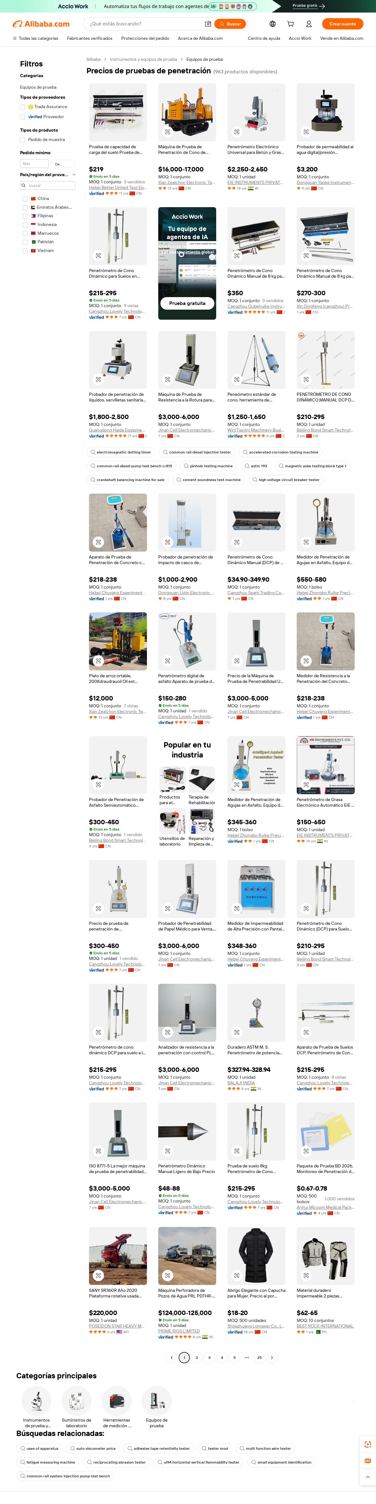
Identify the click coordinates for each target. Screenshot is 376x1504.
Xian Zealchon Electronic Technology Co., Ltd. (187, 182)
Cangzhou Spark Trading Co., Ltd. (256, 592)
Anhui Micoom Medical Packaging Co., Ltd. (326, 1207)
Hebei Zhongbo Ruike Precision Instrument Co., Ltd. (326, 592)
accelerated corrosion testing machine (280, 452)
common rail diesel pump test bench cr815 (131, 466)
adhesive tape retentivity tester (159, 1448)
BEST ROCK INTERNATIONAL (325, 1325)
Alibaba (93, 59)
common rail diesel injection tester (197, 452)
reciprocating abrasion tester (116, 1462)
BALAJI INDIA (241, 1082)
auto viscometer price (93, 1448)
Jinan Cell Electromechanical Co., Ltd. (187, 429)
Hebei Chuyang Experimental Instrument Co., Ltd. (118, 592)
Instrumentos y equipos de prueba (143, 59)
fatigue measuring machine (47, 1462)
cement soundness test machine (208, 479)
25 (259, 1357)
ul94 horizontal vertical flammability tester (198, 1462)
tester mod (215, 1448)
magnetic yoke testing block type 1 (312, 466)
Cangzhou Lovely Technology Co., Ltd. (118, 311)
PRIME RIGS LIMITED (179, 1331)
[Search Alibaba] (144, 23)
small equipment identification (281, 1462)
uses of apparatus (39, 1448)
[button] (208, 24)
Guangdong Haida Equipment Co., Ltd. (118, 429)
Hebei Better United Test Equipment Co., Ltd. (118, 187)
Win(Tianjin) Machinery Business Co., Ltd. (256, 429)
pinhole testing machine (208, 466)
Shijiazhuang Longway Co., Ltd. (256, 1325)
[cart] (291, 24)
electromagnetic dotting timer (121, 452)
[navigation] (47, 709)
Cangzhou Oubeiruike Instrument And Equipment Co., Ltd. (256, 306)
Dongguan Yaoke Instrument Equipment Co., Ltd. (326, 182)
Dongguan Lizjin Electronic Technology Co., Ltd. (187, 592)
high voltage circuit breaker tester (286, 479)
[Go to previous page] (171, 1357)
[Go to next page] (272, 1357)
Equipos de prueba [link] (204, 59)
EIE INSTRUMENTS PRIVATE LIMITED (256, 182)
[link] (368, 1444)
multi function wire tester (265, 1448)
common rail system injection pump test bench (65, 1476)
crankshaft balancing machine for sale (127, 479)
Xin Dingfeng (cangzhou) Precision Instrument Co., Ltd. (326, 306)
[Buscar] (230, 24)
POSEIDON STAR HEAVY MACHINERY (118, 1325)
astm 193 (256, 466)
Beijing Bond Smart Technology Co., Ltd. (326, 429)
